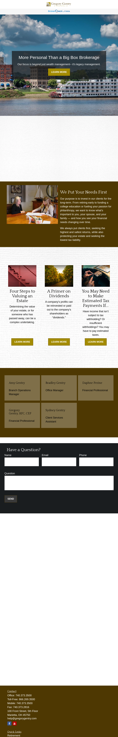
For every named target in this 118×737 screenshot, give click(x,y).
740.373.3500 (24, 695)
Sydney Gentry (55, 410)
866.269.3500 (27, 699)
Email (45, 455)
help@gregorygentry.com (22, 718)
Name (8, 455)
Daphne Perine (92, 383)
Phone (83, 455)
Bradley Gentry (55, 383)
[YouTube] (15, 723)
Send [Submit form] (11, 499)
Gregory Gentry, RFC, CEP (20, 412)
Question (10, 473)
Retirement (13, 735)
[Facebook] (9, 723)
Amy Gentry (17, 383)
